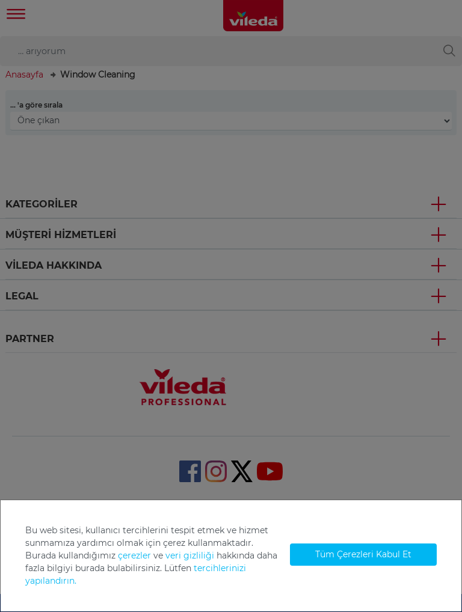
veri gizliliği (189, 555)
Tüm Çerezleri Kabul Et (363, 554)
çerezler (134, 555)
